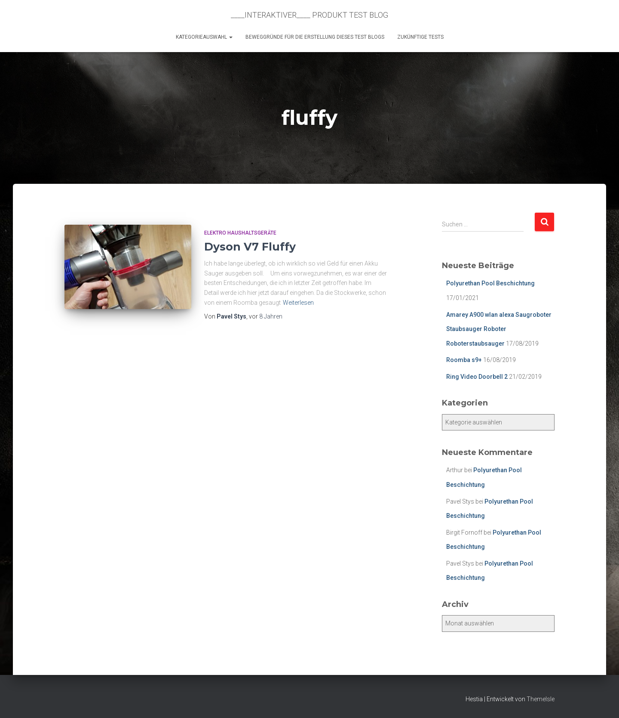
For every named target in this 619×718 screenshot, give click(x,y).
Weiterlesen (298, 302)
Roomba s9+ (464, 359)
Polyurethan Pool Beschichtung (490, 283)
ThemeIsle (541, 699)
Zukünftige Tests (420, 37)
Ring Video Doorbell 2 (477, 376)
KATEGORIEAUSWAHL (204, 37)
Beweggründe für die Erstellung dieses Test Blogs (314, 37)
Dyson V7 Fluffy (250, 246)
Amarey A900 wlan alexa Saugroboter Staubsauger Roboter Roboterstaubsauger (499, 329)
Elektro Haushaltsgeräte (240, 233)
